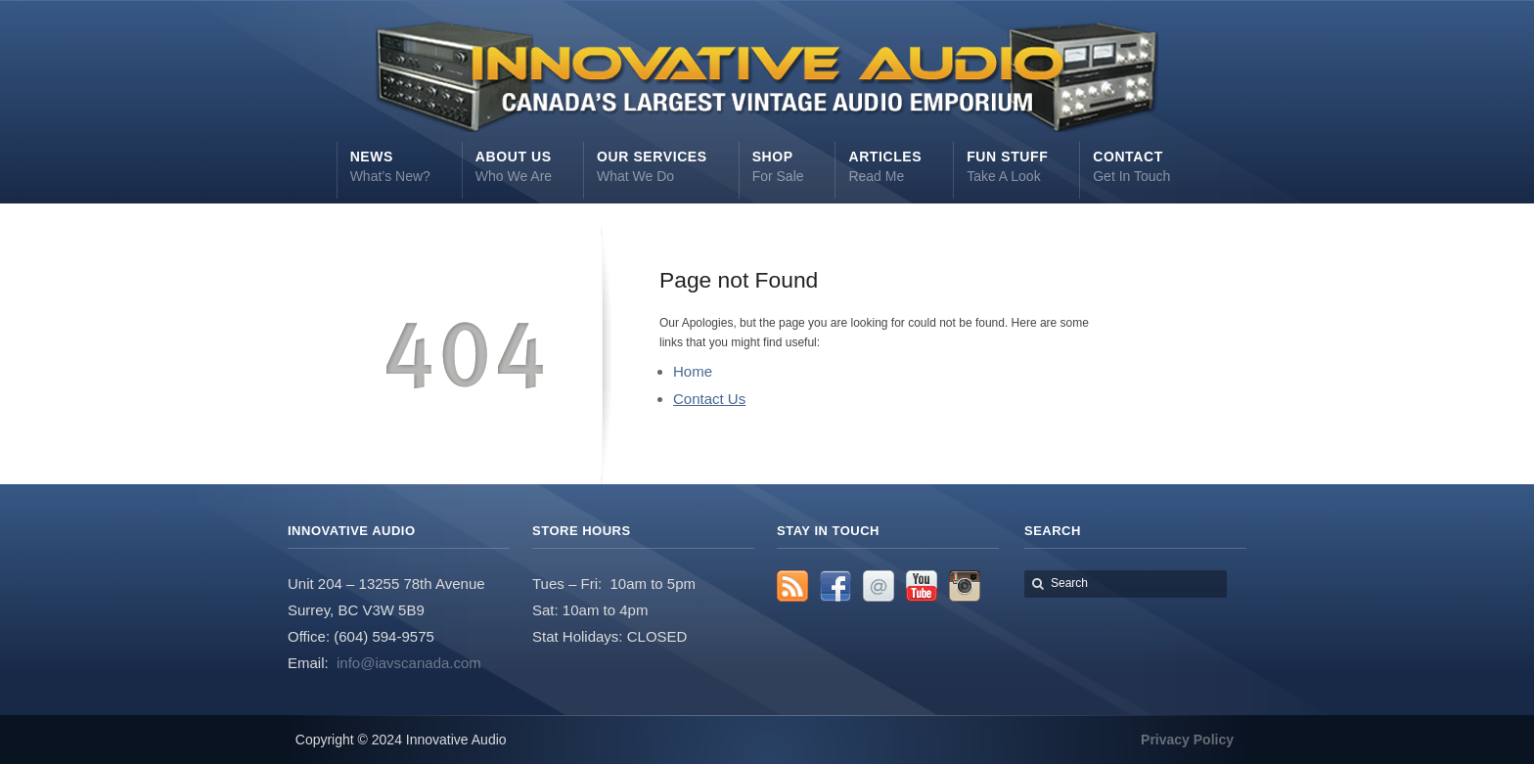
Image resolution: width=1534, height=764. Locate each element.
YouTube (921, 586)
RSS (792, 586)
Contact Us (709, 398)
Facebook (835, 586)
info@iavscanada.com (409, 662)
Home (692, 371)
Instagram (964, 586)
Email (878, 586)
